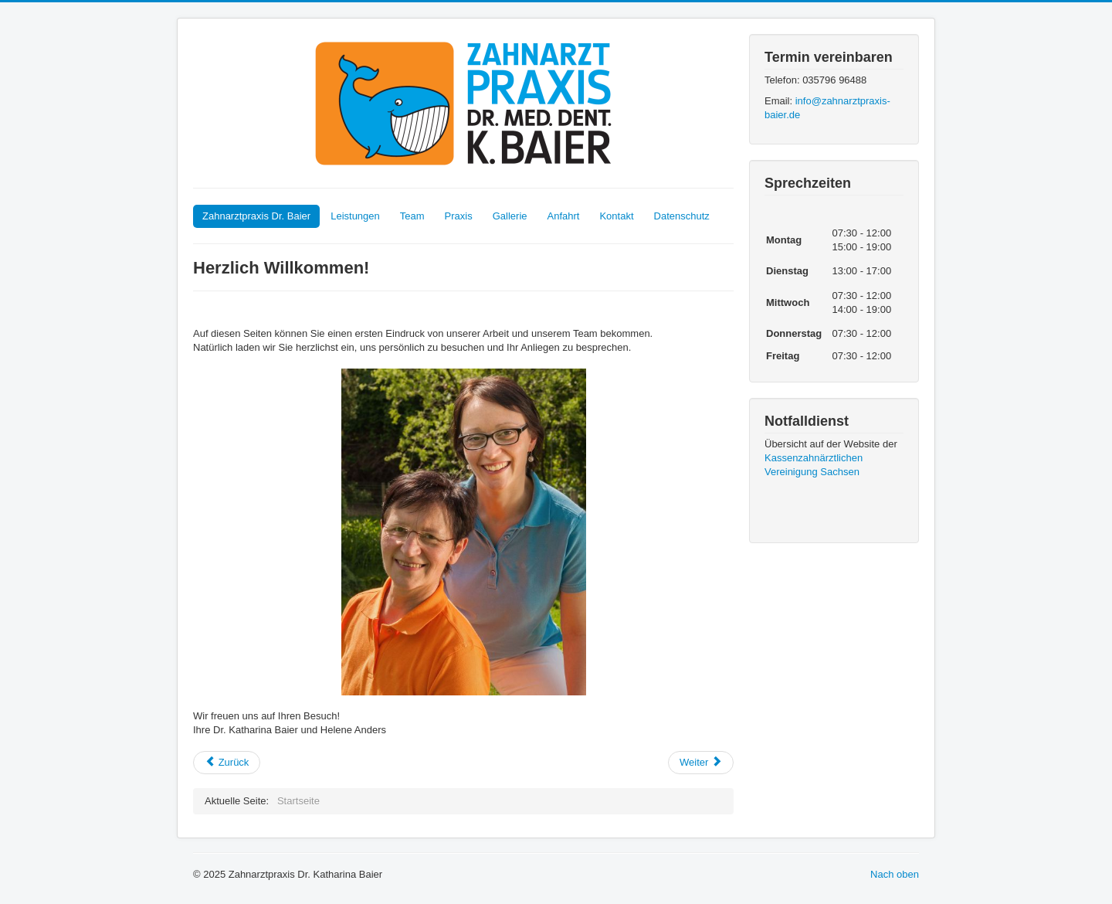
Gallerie (510, 216)
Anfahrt (564, 216)
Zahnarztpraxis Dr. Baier (256, 216)
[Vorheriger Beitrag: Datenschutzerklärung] (226, 762)
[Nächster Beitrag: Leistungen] (701, 762)
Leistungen (355, 216)
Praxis (459, 216)
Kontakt (616, 216)
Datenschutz (682, 216)
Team (412, 216)
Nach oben (894, 874)
